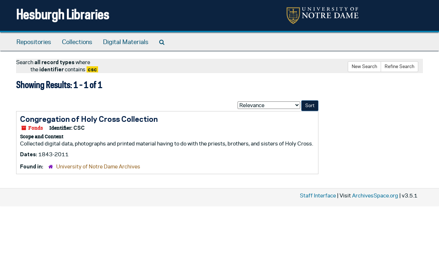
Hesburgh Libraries (62, 14)
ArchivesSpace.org (375, 195)
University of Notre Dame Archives (98, 166)
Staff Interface (318, 195)
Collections (77, 42)
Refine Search (399, 66)
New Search (364, 66)
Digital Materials (125, 42)
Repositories (33, 42)
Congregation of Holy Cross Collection (89, 119)
